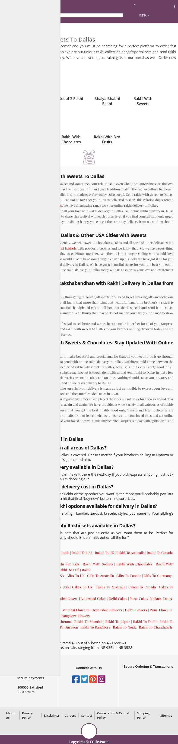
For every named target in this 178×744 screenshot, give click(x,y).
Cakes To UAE (32, 592)
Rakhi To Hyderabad (20, 633)
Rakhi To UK (104, 552)
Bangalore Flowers (75, 615)
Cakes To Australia (110, 587)
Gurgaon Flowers (45, 615)
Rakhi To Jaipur (117, 621)
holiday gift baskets (61, 248)
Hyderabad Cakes (92, 598)
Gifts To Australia (100, 575)
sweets (56, 205)
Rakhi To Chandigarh (155, 627)
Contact (86, 715)
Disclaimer (52, 715)
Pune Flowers (161, 610)
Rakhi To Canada (160, 552)
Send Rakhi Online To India (47, 552)
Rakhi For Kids (67, 564)
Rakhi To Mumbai (88, 621)
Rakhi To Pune (49, 633)
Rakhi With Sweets (143, 101)
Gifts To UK (76, 575)
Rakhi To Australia (130, 552)
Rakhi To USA (82, 552)
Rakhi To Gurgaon (64, 627)
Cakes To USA (58, 587)
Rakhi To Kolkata (34, 627)
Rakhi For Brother (37, 564)
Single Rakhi (35, 98)
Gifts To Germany (158, 575)
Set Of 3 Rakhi (56, 570)
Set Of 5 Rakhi (80, 570)
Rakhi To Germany (19, 558)
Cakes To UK (82, 587)
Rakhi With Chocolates (71, 139)
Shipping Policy (143, 715)
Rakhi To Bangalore (95, 627)
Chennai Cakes (40, 598)
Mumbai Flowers (75, 610)
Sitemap (166, 715)
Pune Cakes (139, 598)
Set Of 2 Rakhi (32, 570)
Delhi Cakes (118, 598)
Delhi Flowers (136, 610)
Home (9, 28)
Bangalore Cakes (43, 604)
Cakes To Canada (142, 587)
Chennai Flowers (46, 610)
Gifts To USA (54, 575)
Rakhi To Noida (125, 627)
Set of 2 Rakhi (71, 98)
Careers (70, 715)
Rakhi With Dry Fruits (107, 139)
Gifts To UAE (14, 581)
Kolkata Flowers (17, 615)
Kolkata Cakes (161, 598)
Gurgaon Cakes (17, 604)
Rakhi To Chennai (57, 621)
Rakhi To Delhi (145, 621)
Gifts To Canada (128, 575)
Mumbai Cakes (65, 598)
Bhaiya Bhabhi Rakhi (107, 101)
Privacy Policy (27, 715)
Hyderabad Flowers (106, 610)
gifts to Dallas (38, 410)
